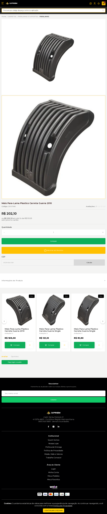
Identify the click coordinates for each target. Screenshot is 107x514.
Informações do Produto (12, 281)
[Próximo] (102, 321)
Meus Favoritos (53, 480)
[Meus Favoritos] (99, 3)
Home (4, 16)
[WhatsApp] (91, 3)
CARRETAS (12, 16)
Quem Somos (53, 440)
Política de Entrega (53, 447)
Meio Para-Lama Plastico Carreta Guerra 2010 (17, 330)
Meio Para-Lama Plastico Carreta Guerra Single (51, 330)
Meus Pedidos (53, 476)
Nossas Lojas (53, 444)
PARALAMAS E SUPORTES (28, 16)
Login (53, 469)
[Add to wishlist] (53, 250)
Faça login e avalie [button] (15, 362)
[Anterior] (4, 321)
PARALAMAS (44, 16)
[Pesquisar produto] (103, 10)
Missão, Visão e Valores (53, 454)
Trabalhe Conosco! (53, 458)
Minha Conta (53, 472)
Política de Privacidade (53, 451)
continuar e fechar (54, 510)
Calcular (89, 262)
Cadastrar (53, 400)
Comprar (53, 241)
